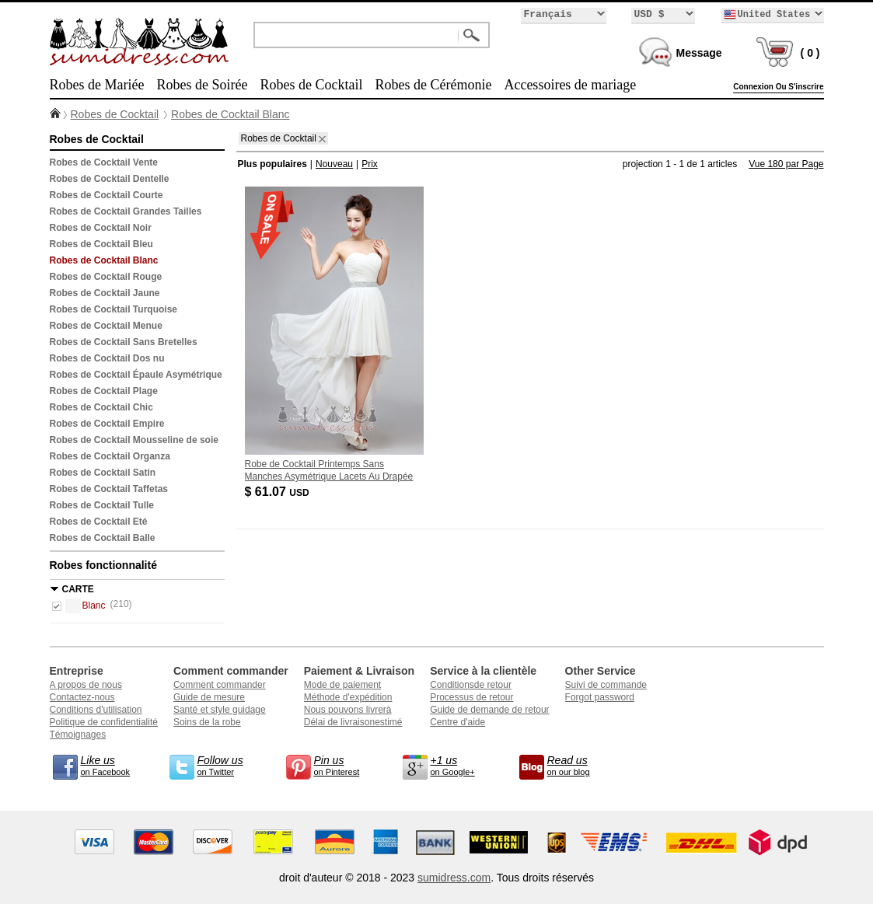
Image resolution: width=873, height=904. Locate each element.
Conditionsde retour (471, 684)
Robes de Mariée (97, 84)
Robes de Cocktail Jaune (105, 293)
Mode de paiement (342, 684)
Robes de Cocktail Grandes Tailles (126, 211)
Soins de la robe (207, 722)
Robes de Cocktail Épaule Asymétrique (136, 374)
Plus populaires (272, 164)
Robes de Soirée (201, 84)
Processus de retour (471, 697)
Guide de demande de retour (489, 709)
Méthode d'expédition (348, 697)
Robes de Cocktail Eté (99, 521)
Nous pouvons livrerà (348, 709)
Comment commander (219, 684)
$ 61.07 (278, 491)
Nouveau (334, 164)
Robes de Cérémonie (433, 84)
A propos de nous (86, 684)
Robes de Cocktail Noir (101, 227)
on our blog (578, 765)
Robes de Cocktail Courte (106, 195)
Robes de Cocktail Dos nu (107, 358)
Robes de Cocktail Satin (103, 472)
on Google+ (462, 765)
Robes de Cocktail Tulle (102, 505)
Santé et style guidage (219, 709)
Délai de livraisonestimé (353, 722)
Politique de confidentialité (104, 722)
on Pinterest (345, 765)
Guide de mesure (209, 697)
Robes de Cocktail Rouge (106, 276)
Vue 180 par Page (786, 164)
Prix (369, 164)
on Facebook (112, 765)
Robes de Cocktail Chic (101, 407)
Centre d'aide (457, 722)
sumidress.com (454, 877)
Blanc (85, 606)
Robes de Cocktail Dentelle (109, 178)
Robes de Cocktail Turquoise (113, 309)
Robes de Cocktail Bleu (101, 244)
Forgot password (599, 697)
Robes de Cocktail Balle (102, 537)
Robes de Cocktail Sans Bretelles (123, 342)
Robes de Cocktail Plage (104, 391)
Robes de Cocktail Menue (106, 325)
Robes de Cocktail (311, 84)
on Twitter (228, 765)
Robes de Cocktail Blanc (230, 114)
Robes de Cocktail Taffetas (109, 488)
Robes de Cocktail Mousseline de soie (134, 440)
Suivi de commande (606, 684)
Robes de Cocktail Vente (104, 162)
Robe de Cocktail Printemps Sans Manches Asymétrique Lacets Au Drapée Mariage (329, 476)
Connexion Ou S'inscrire (778, 86)
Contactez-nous (82, 697)
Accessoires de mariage (570, 84)
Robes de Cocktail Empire (107, 423)
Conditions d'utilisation (96, 709)
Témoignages (78, 734)
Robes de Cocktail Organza (110, 456)
